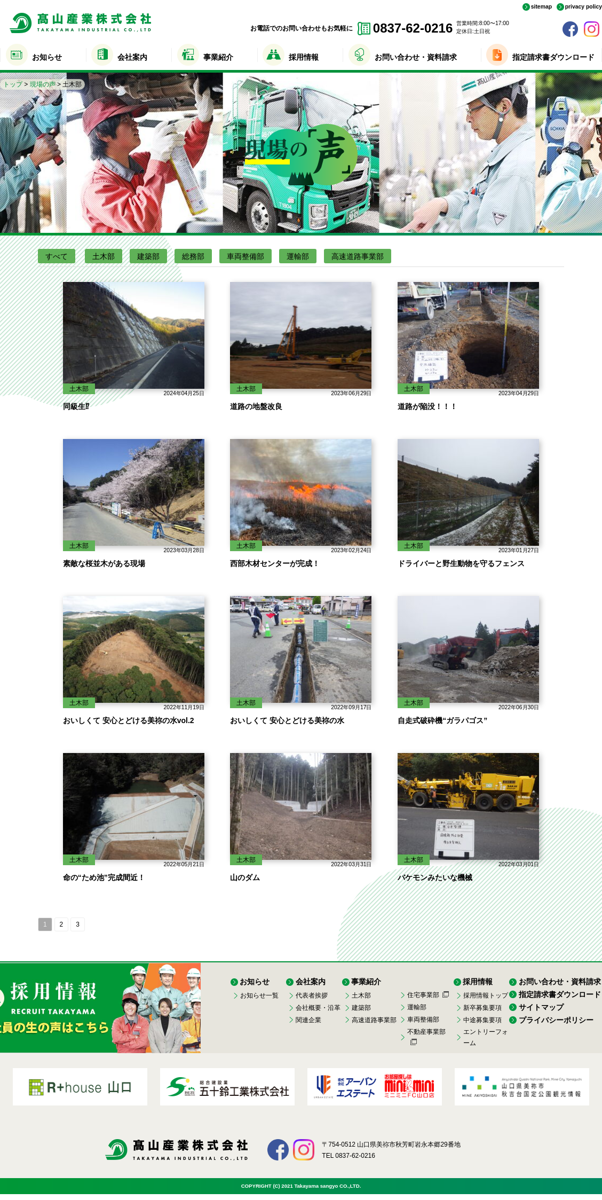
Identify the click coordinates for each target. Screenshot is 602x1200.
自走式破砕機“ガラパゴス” (442, 720)
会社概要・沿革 (318, 1007)
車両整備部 (245, 256)
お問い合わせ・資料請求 (416, 57)
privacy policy (583, 7)
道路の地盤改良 (256, 406)
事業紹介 (218, 57)
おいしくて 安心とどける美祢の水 (287, 720)
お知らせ (47, 57)
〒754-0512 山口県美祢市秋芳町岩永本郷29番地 (391, 1144)
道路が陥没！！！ (427, 406)
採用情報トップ (485, 995)
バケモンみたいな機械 (435, 877)
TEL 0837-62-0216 (348, 1155)
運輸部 (298, 256)
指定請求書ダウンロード (553, 57)
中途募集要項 (482, 1020)
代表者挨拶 (312, 995)
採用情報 (304, 57)
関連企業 (308, 1020)
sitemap (541, 7)
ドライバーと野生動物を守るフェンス (461, 563)
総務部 (193, 256)
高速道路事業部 (357, 256)
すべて (56, 256)
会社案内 (132, 57)
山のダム (245, 877)
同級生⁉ (76, 406)
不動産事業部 (426, 1032)
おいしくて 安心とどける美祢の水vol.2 (128, 720)
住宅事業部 (423, 995)
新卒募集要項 (482, 1007)
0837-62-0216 (413, 28)
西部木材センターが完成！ (275, 563)
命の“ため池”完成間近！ (104, 877)
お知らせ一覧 (259, 995)
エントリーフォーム (485, 1037)
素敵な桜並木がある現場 (104, 563)
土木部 (103, 256)
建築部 (148, 256)
